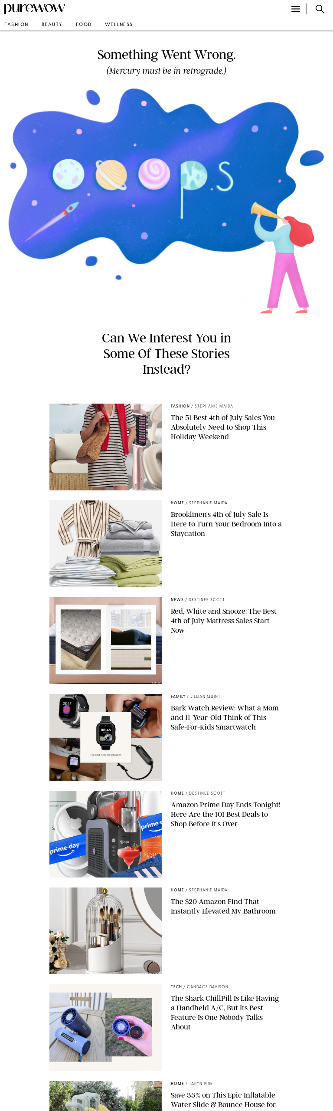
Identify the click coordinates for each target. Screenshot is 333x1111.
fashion (16, 25)
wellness (119, 25)
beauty (52, 25)
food (84, 25)
